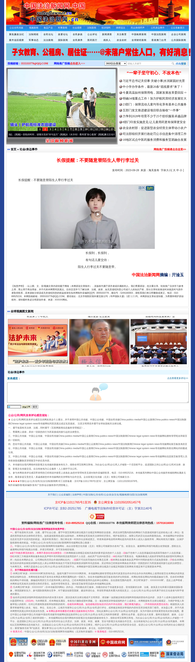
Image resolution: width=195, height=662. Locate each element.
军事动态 (34, 40)
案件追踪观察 (16, 40)
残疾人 (107, 40)
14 (106, 129)
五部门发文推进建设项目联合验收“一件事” (151, 110)
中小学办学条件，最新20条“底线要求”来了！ (153, 86)
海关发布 (154, 170)
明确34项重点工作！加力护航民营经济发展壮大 (155, 98)
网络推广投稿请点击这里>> (170, 149)
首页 (13, 149)
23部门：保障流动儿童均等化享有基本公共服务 (155, 104)
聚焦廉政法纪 (16, 34)
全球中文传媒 (37, 11)
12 (96, 129)
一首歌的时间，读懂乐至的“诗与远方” (41, 134)
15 (112, 129)
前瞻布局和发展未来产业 (160, 317)
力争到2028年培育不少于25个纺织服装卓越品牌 (155, 116)
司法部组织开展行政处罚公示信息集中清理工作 (155, 133)
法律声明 (76, 494)
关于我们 (52, 494)
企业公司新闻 (178, 34)
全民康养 (78, 40)
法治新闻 (48, 40)
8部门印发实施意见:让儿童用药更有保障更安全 (154, 122)
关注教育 (122, 34)
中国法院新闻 (158, 34)
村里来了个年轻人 (38, 317)
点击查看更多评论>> (177, 378)
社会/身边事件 (29, 149)
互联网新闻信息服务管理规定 (66, 427)
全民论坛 (48, 34)
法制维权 (34, 34)
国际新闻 (63, 40)
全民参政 (78, 34)
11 (91, 129)
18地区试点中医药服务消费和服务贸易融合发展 (155, 139)
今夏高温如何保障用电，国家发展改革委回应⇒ (155, 92)
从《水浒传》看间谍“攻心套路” (83, 134)
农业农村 (122, 40)
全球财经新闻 (139, 40)
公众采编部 (64, 494)
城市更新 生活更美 (99, 317)
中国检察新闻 (139, 34)
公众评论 (92, 34)
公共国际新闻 (178, 40)
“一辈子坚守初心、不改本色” (154, 72)
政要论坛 (63, 34)
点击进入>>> (77, 63)
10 (86, 129)
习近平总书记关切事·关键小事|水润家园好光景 (154, 80)
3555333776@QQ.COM (34, 63)
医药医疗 (92, 40)
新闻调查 (107, 34)
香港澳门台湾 (158, 40)
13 (101, 129)
